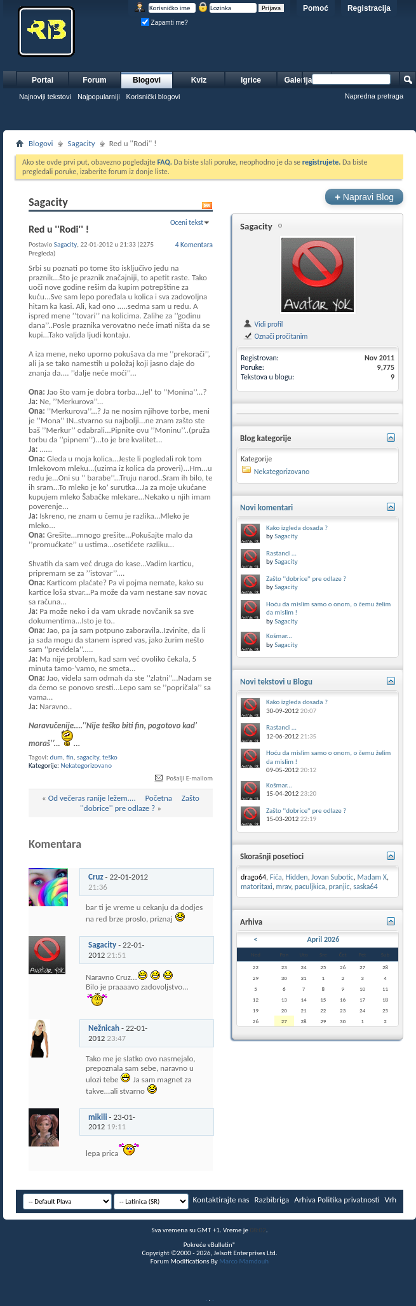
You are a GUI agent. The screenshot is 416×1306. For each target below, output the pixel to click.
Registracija (369, 8)
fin (70, 757)
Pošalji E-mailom (183, 778)
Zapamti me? (164, 22)
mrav (284, 886)
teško (109, 757)
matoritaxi (256, 886)
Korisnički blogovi (153, 96)
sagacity (88, 757)
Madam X (372, 877)
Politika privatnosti (349, 1199)
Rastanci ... (281, 553)
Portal (42, 80)
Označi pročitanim (275, 336)
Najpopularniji (98, 96)
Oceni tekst (186, 222)
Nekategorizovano (86, 765)
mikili (97, 1117)
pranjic (339, 886)
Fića (276, 877)
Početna (158, 798)
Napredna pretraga (374, 96)
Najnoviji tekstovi (45, 96)
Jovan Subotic (332, 877)
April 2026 (323, 939)
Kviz (199, 80)
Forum (94, 80)
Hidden (297, 877)
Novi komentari (266, 507)
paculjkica (310, 886)
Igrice (251, 80)
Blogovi (147, 80)
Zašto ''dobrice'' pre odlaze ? (139, 803)
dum (56, 757)
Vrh (390, 1199)
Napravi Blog (364, 196)
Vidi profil (263, 324)
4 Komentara (194, 244)
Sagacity (81, 143)
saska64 (365, 886)
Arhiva (305, 1199)
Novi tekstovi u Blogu (276, 681)
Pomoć (315, 8)
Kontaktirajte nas (221, 1199)
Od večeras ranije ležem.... (92, 798)
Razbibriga (272, 1199)
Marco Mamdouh (244, 1261)
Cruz (96, 876)
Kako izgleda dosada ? (297, 528)
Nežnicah (103, 1028)
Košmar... (279, 636)
